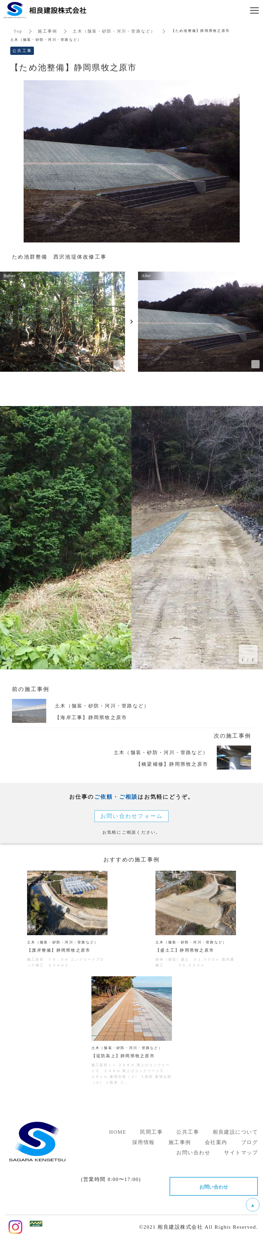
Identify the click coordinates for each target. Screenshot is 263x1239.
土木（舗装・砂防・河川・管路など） (114, 31)
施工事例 (47, 31)
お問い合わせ (213, 1186)
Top (18, 31)
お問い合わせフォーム (131, 816)
